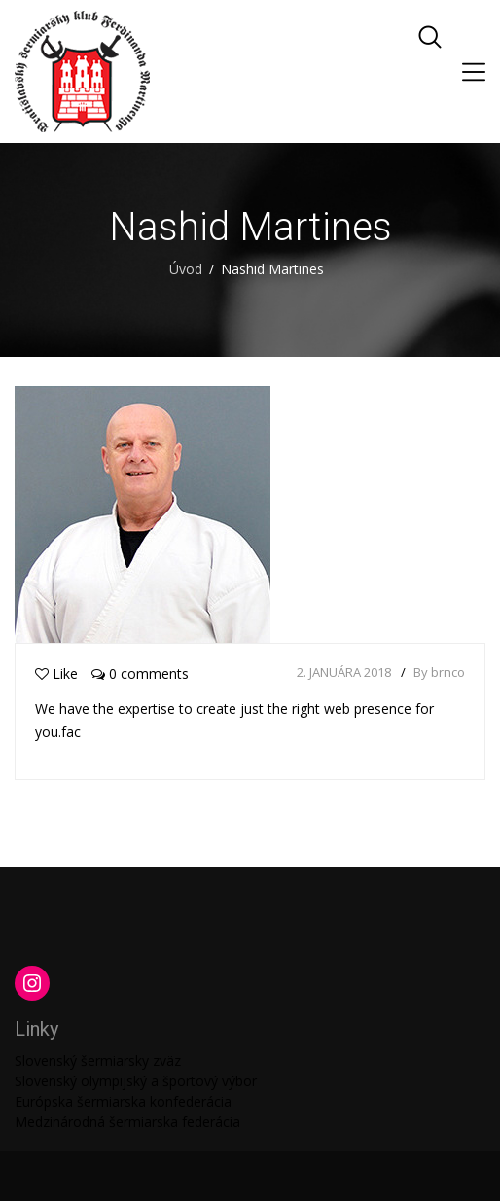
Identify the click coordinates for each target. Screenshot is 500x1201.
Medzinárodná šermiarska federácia (127, 1122)
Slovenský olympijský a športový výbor (136, 1081)
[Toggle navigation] (473, 72)
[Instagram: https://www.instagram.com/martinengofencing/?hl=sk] (32, 983)
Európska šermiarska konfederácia (123, 1101)
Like (56, 673)
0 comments (140, 673)
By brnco (439, 672)
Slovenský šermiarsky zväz (98, 1060)
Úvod (185, 269)
